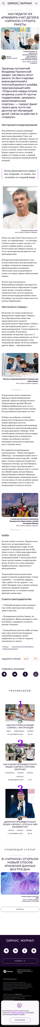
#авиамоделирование (10, 649)
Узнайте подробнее (18, 1013)
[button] (35, 371)
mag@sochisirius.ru (8, 1000)
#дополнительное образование (23, 647)
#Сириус (6, 647)
